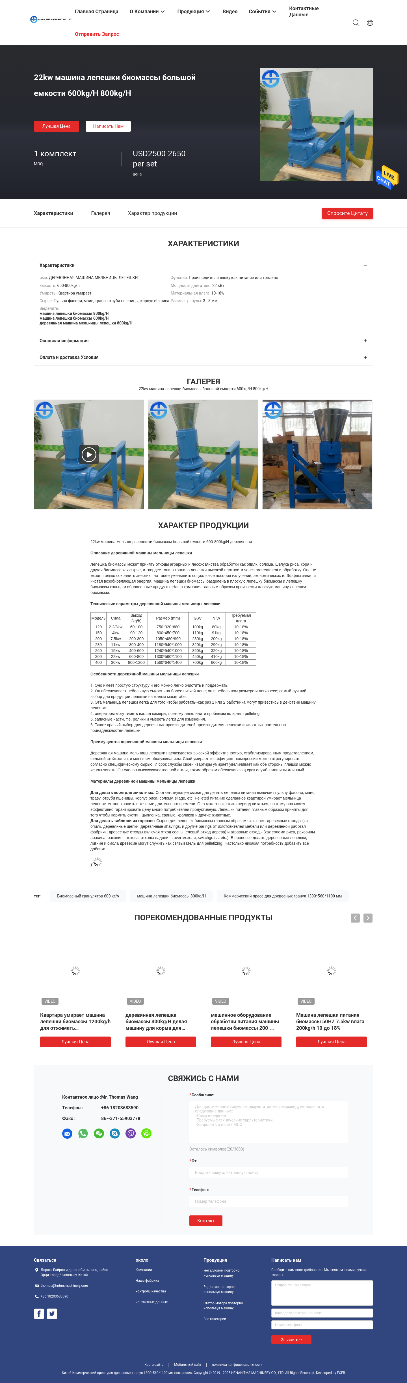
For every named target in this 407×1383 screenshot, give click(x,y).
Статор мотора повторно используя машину (223, 1305)
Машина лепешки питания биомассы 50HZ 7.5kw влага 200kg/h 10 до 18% (330, 1021)
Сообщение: (203, 1095)
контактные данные (152, 1302)
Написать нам (108, 126)
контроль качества (151, 1291)
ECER (341, 1373)
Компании (144, 1270)
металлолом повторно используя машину (221, 1272)
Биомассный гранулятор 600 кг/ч (88, 896)
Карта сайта (154, 1365)
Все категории (215, 1319)
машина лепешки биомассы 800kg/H (171, 896)
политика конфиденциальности (237, 1365)
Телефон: (200, 1189)
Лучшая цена (56, 126)
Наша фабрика (147, 1281)
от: (195, 1161)
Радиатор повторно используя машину (219, 1289)
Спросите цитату (347, 213)
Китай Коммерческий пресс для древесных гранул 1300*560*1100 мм (118, 1373)
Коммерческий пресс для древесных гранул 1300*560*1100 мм (283, 896)
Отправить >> (291, 1340)
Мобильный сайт (187, 1365)
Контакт (206, 1220)
